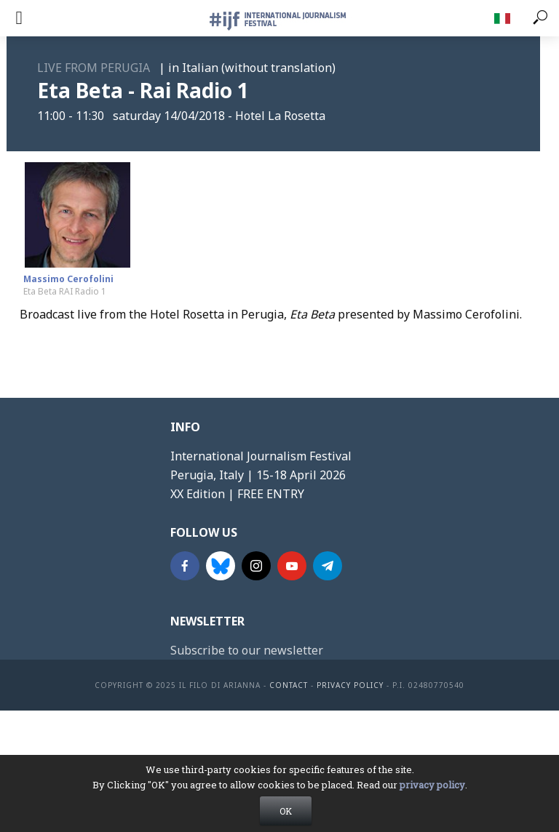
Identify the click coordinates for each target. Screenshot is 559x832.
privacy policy (432, 795)
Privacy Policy (350, 685)
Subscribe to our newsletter (246, 650)
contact (288, 685)
